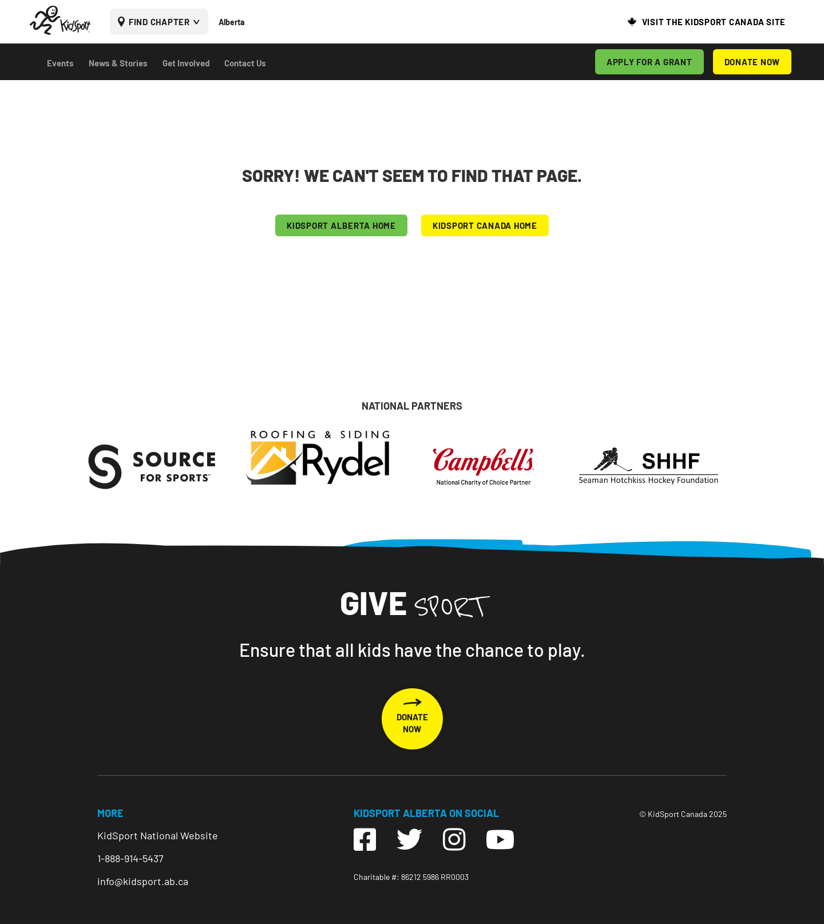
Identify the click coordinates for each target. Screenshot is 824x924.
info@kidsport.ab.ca (142, 881)
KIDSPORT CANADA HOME (485, 225)
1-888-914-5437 (130, 858)
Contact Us (245, 63)
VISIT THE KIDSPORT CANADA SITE (714, 22)
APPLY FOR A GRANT (649, 62)
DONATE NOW (752, 62)
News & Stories (118, 63)
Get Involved (186, 63)
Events (60, 63)
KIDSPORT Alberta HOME (341, 225)
